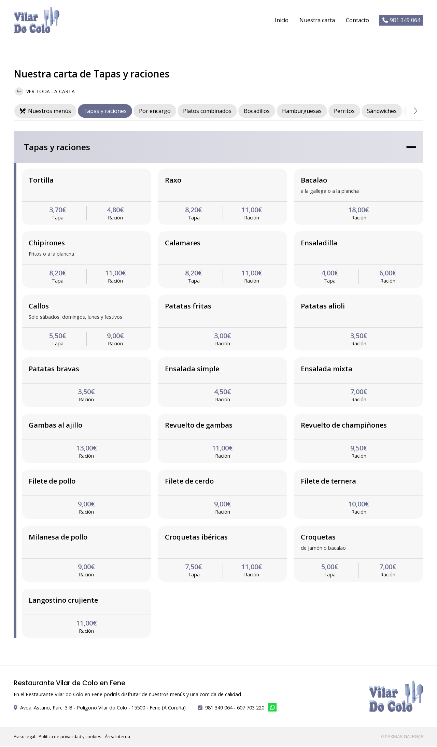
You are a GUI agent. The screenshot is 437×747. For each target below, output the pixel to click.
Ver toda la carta (45, 93)
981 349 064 (218, 708)
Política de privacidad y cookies (70, 737)
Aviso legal (24, 737)
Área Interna (117, 737)
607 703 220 (250, 708)
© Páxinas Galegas (402, 737)
